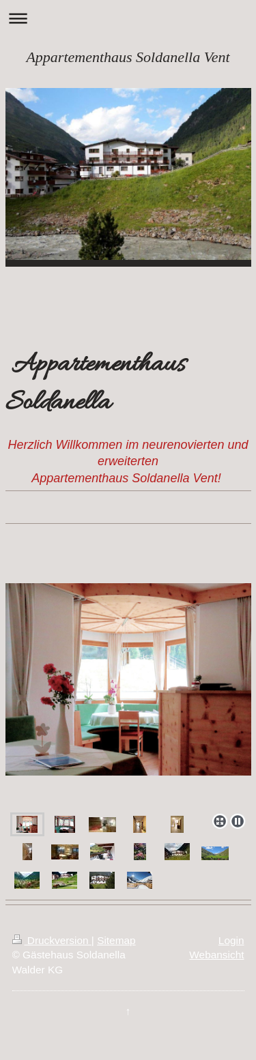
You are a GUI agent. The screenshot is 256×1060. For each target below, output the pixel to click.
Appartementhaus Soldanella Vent (127, 56)
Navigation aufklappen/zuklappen (128, 18)
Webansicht (216, 954)
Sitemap (116, 940)
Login (231, 940)
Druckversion (51, 940)
